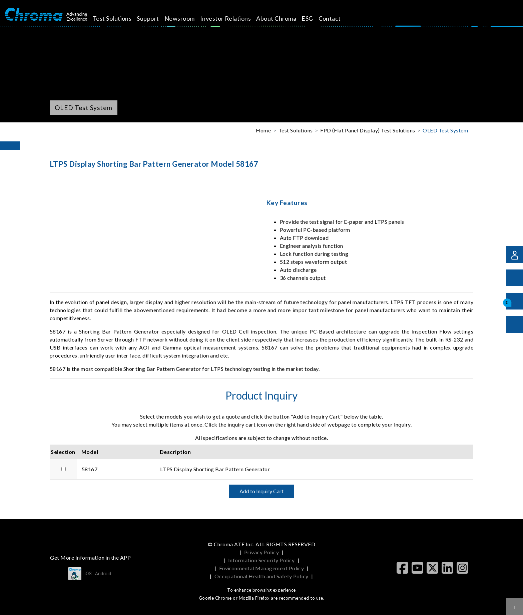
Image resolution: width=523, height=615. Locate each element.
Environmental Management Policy (261, 568)
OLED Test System (445, 130)
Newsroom (187, 18)
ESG (315, 18)
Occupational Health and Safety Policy (261, 576)
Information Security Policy (261, 560)
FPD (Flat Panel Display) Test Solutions (367, 130)
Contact (337, 18)
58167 (89, 469)
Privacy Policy (261, 552)
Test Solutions (119, 18)
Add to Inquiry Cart (261, 491)
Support (155, 18)
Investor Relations (232, 18)
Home (263, 130)
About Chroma (284, 18)
